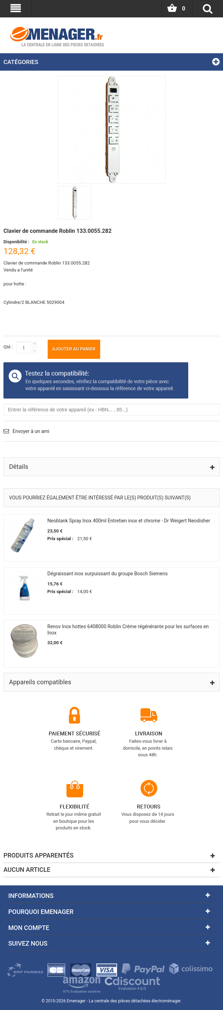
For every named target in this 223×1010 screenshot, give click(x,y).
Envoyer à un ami (31, 431)
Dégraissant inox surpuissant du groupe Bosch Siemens (107, 573)
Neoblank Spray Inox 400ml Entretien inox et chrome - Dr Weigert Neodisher (128, 520)
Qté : (8, 346)
